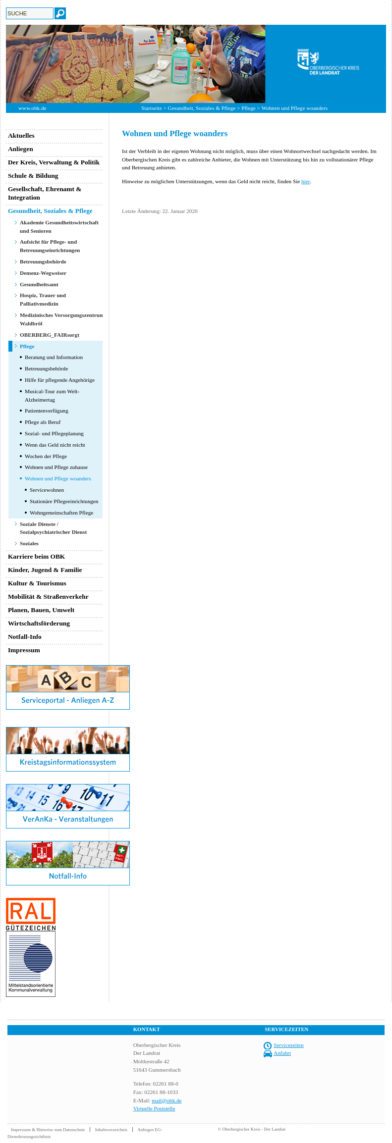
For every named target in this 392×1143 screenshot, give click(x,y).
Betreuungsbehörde (43, 261)
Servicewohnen (47, 490)
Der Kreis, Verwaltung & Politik (54, 162)
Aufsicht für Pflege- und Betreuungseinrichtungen (50, 246)
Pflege (248, 108)
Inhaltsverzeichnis (111, 1129)
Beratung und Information (54, 357)
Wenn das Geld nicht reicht (55, 445)
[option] (196, 64)
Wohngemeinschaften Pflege (61, 513)
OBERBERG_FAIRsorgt (49, 335)
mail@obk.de (166, 1100)
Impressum (24, 650)
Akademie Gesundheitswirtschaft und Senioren (59, 226)
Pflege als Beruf (42, 422)
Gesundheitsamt (39, 284)
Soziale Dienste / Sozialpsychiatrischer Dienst (53, 528)
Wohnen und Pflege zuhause (56, 467)
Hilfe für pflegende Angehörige (60, 380)
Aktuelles (21, 135)
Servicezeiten (288, 1045)
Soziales (29, 543)
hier (305, 181)
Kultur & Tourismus (37, 583)
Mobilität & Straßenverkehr (48, 596)
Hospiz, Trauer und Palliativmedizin (43, 299)
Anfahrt (282, 1053)
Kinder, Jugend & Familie (45, 569)
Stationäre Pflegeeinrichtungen (64, 501)
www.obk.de (32, 108)
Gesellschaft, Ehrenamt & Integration (45, 193)
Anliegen (20, 149)
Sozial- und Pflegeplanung (54, 433)
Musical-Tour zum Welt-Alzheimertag (52, 395)
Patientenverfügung (46, 411)
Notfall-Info (25, 636)
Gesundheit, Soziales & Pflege (202, 108)
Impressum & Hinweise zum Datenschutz (48, 1129)
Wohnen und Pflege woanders (58, 478)
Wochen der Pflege (46, 456)
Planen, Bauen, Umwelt (41, 610)
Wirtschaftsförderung (39, 623)
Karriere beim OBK (36, 556)
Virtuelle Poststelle (154, 1108)
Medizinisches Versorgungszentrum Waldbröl (62, 319)
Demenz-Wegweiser (43, 273)
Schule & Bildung (33, 175)
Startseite (151, 108)
